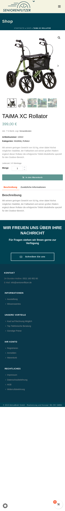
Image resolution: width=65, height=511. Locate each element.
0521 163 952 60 (30, 278)
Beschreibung (10, 187)
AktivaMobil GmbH (17, 405)
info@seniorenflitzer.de (21, 282)
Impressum (11, 375)
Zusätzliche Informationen (33, 187)
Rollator (26, 141)
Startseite (19, 28)
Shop (28, 28)
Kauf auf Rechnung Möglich (18, 321)
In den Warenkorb (32, 177)
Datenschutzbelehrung (16, 380)
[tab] (10, 187)
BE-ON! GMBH (56, 405)
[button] (5, 506)
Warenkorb (11, 358)
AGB (8, 384)
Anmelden (10, 353)
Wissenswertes (13, 304)
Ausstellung (11, 299)
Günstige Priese (13, 331)
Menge (5, 168)
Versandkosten (25, 131)
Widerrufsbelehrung (15, 389)
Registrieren (11, 348)
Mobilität (18, 141)
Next (58, 65)
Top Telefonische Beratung (18, 326)
